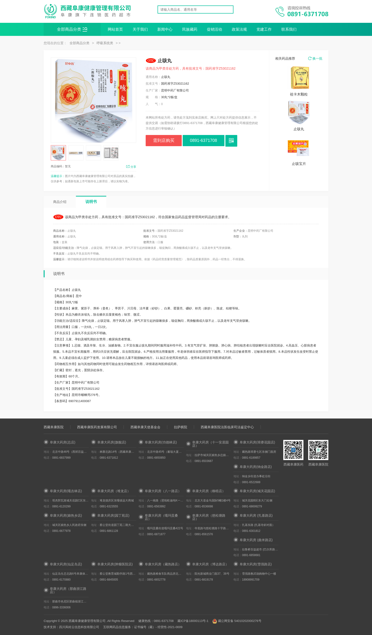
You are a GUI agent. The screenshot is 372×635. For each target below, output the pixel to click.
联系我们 (289, 29)
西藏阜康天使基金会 (145, 427)
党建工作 (264, 29)
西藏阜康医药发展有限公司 (97, 427)
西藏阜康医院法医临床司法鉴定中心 (227, 427)
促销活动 (214, 29)
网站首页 (115, 29)
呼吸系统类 (105, 43)
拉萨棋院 (180, 427)
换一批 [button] (315, 58)
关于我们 (140, 29)
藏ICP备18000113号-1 (192, 621)
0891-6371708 (207, 140)
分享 (131, 166)
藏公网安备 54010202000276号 (239, 621)
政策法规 (239, 29)
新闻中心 (164, 29)
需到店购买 (165, 140)
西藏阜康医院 (54, 427)
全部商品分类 (72, 29)
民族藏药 (189, 29)
